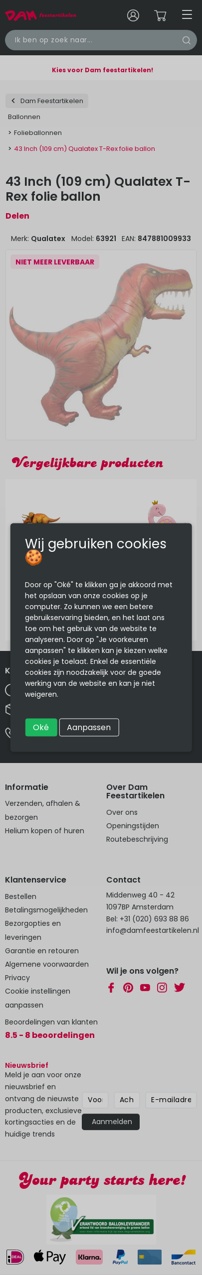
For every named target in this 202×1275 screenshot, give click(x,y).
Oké (41, 727)
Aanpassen (89, 727)
